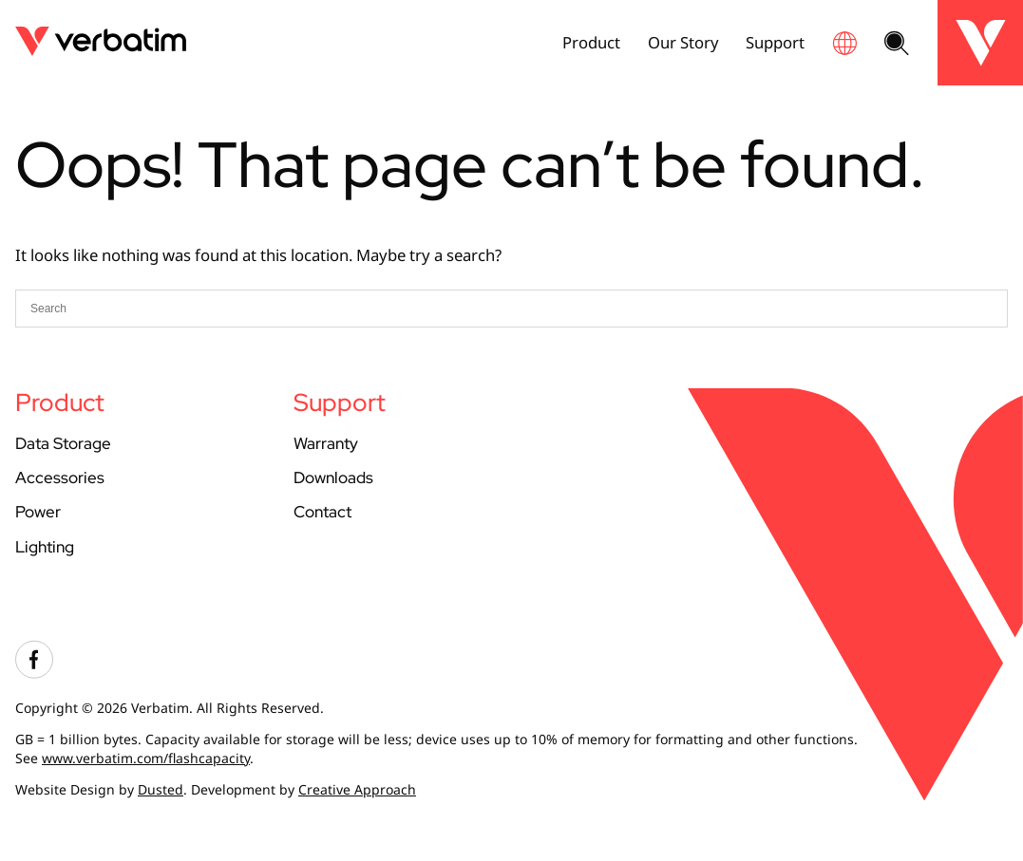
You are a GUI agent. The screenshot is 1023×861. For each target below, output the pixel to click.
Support (775, 42)
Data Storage (63, 443)
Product (591, 42)
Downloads (333, 477)
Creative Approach (357, 789)
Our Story (683, 42)
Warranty (326, 443)
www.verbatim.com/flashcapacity (146, 758)
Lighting (44, 546)
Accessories (59, 477)
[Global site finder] (844, 43)
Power (38, 511)
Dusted (160, 789)
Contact (322, 511)
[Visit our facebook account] (34, 673)
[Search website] (896, 44)
